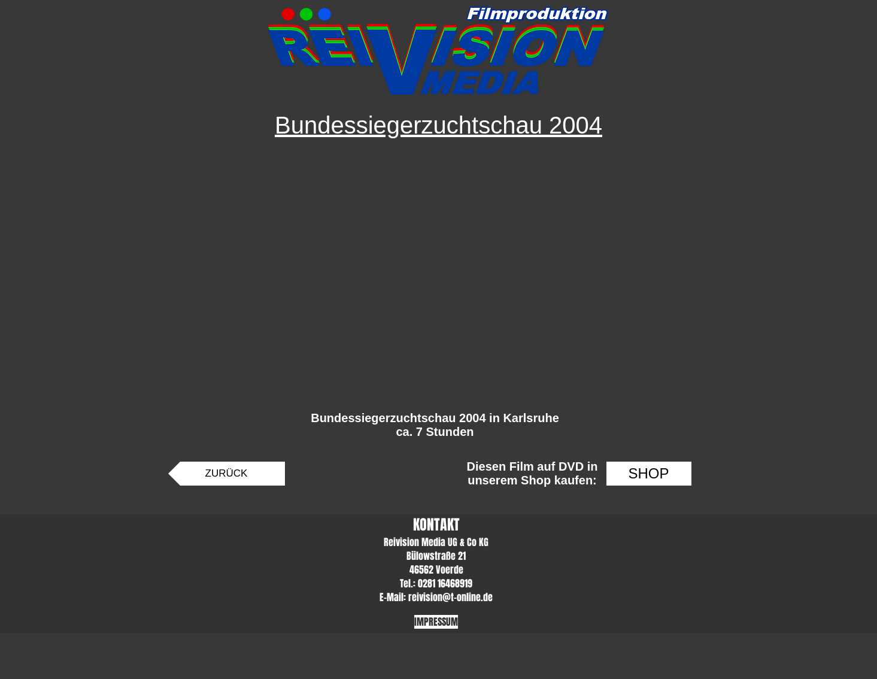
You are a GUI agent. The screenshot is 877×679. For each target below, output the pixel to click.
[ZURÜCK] (226, 474)
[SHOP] (648, 474)
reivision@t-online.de (450, 597)
